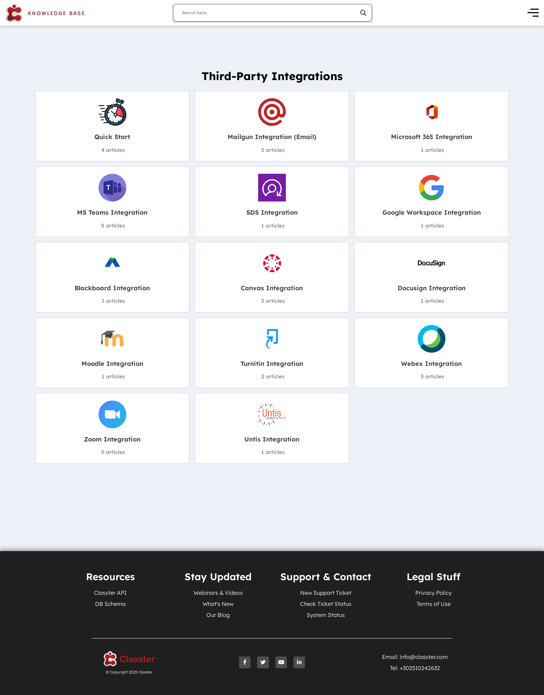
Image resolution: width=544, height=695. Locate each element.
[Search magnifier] (363, 13)
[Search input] (269, 13)
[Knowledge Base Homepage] (45, 13)
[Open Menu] (533, 13)
